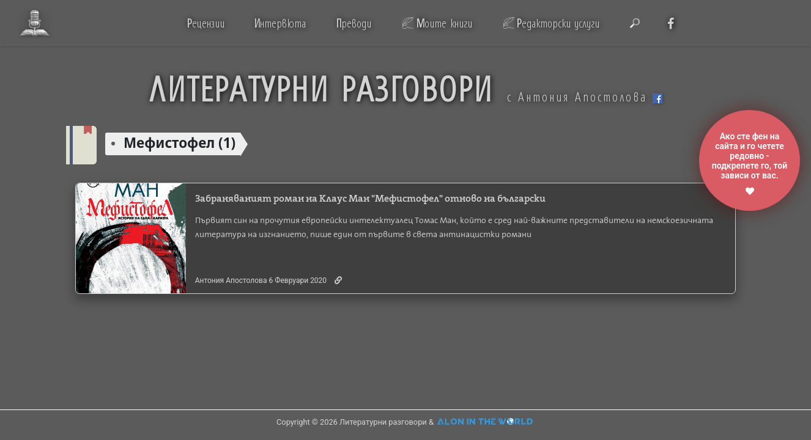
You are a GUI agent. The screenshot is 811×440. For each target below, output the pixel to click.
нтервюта (280, 23)
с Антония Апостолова (584, 96)
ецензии (205, 23)
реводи (353, 23)
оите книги (444, 23)
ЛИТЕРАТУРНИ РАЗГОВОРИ (321, 87)
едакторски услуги (558, 23)
